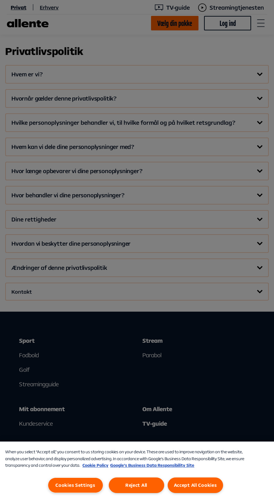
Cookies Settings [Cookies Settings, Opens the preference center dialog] (75, 485)
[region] (137, 472)
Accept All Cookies (195, 485)
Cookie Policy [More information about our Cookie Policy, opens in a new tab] (95, 465)
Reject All (136, 485)
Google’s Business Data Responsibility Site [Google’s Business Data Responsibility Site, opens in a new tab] (152, 465)
